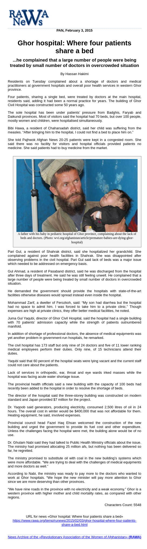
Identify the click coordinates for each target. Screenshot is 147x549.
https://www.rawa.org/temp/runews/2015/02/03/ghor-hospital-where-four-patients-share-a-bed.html (74, 522)
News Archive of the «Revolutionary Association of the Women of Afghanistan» (74, 537)
